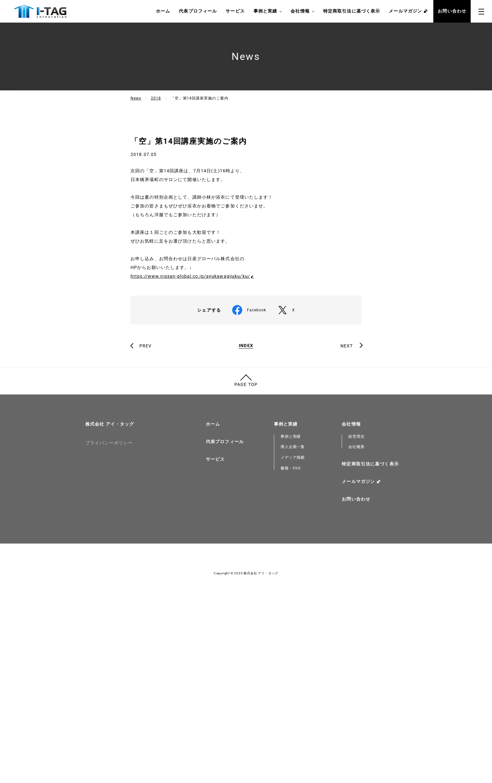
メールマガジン (405, 10)
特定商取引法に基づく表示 (351, 10)
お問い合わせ (452, 10)
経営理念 (356, 610)
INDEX (246, 519)
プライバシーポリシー (109, 616)
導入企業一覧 (293, 620)
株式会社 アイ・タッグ (109, 597)
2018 (156, 98)
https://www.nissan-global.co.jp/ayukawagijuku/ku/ (190, 449)
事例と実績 (268, 11)
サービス (235, 10)
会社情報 (302, 11)
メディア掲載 (293, 631)
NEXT (346, 519)
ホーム (163, 10)
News (136, 98)
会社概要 (356, 620)
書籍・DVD (291, 641)
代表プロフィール (198, 10)
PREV (145, 519)
